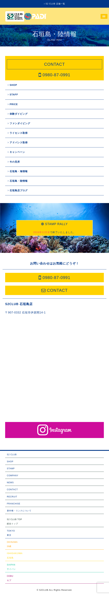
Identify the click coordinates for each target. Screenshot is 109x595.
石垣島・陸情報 (18, 181)
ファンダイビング (19, 123)
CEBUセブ (10, 578)
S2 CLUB (12, 454)
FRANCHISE (13, 504)
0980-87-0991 (54, 75)
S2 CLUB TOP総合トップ (14, 521)
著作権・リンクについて (19, 511)
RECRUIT (12, 497)
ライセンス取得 (18, 133)
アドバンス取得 (18, 142)
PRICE (13, 104)
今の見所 (14, 161)
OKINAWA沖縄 (12, 544)
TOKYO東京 (11, 533)
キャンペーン (16, 152)
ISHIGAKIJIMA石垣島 (14, 555)
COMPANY (12, 475)
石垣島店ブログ (18, 190)
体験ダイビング (18, 113)
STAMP (11, 468)
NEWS (10, 482)
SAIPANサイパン (11, 567)
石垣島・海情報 (18, 171)
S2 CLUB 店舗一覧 (54, 4)
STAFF (13, 94)
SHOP (12, 85)
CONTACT (54, 64)
